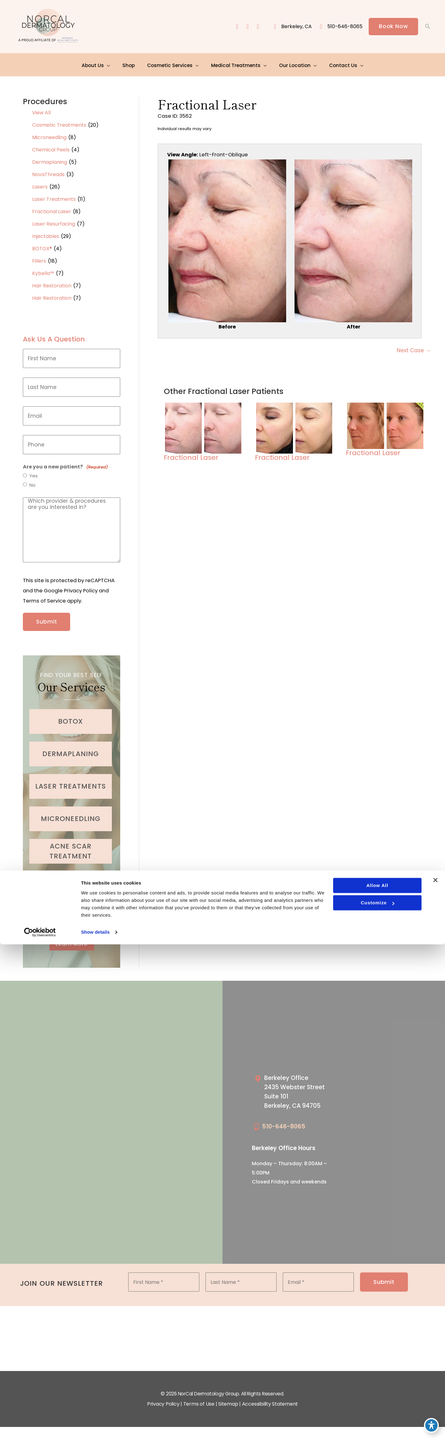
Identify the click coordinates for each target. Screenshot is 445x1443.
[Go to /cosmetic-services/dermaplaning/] (70, 747)
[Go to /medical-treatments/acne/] (70, 844)
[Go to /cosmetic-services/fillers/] (70, 877)
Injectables (45, 233)
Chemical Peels (51, 146)
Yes (34, 473)
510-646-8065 (283, 1121)
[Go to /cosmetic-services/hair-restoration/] (70, 909)
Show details (95, 1430)
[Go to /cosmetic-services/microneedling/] (70, 812)
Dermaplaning (49, 159)
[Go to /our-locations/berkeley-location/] (297, 1088)
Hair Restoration (51, 282)
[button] (393, 27)
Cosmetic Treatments (59, 121)
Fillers (39, 257)
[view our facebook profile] (235, 27)
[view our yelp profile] (257, 27)
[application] (111, 63)
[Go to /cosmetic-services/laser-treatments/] (70, 780)
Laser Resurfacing (53, 220)
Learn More (71, 938)
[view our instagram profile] (246, 27)
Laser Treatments (54, 196)
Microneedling (49, 134)
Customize (377, 1401)
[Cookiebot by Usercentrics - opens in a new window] (40, 1431)
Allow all (377, 1384)
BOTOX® (42, 245)
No (33, 482)
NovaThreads (48, 171)
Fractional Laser (51, 208)
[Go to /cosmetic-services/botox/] (70, 715)
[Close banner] (435, 1379)
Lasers (40, 183)
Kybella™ (43, 270)
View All (41, 109)
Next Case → (414, 349)
